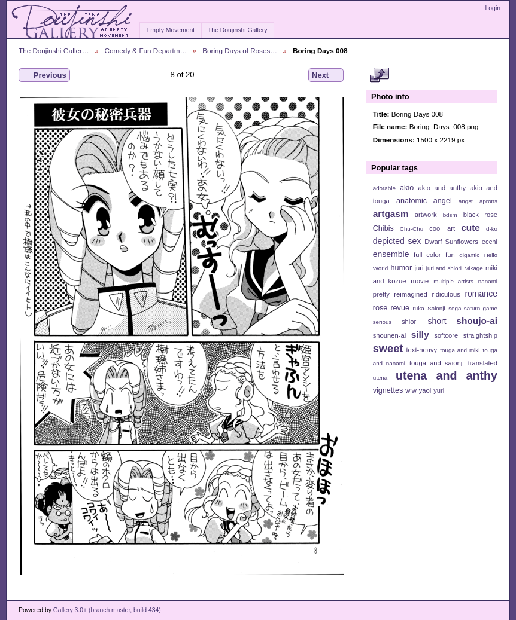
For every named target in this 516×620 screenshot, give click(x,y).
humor (401, 268)
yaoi (425, 390)
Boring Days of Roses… (239, 50)
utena (380, 377)
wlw (411, 390)
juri (419, 267)
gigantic (469, 255)
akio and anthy (442, 187)
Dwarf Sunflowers (451, 241)
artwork (426, 214)
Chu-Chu (411, 228)
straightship (480, 335)
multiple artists (453, 281)
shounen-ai (389, 335)
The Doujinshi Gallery (237, 30)
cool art (442, 228)
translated (482, 362)
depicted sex (397, 241)
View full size (379, 75)
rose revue (391, 308)
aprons (488, 201)
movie (420, 281)
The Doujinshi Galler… (54, 50)
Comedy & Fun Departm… (146, 50)
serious (382, 322)
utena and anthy (446, 375)
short (436, 321)
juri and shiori (444, 268)
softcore (446, 335)
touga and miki (459, 350)
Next (326, 75)
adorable (384, 188)
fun (450, 254)
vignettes (388, 390)
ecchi (489, 241)
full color (427, 254)
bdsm (450, 215)
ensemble (391, 254)
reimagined (410, 294)
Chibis (383, 228)
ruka (418, 308)
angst (466, 201)
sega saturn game (472, 308)
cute (470, 227)
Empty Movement (170, 30)
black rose (480, 214)
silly (420, 334)
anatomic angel (424, 201)
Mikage (473, 268)
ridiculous (446, 294)
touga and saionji (436, 362)
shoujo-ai (476, 321)
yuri (438, 390)
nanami (487, 281)
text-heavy (421, 349)
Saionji (436, 308)
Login (492, 8)
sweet (388, 348)
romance (481, 293)
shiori (410, 321)
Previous (44, 75)
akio (407, 188)
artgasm (391, 214)
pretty (381, 294)
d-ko (491, 228)
